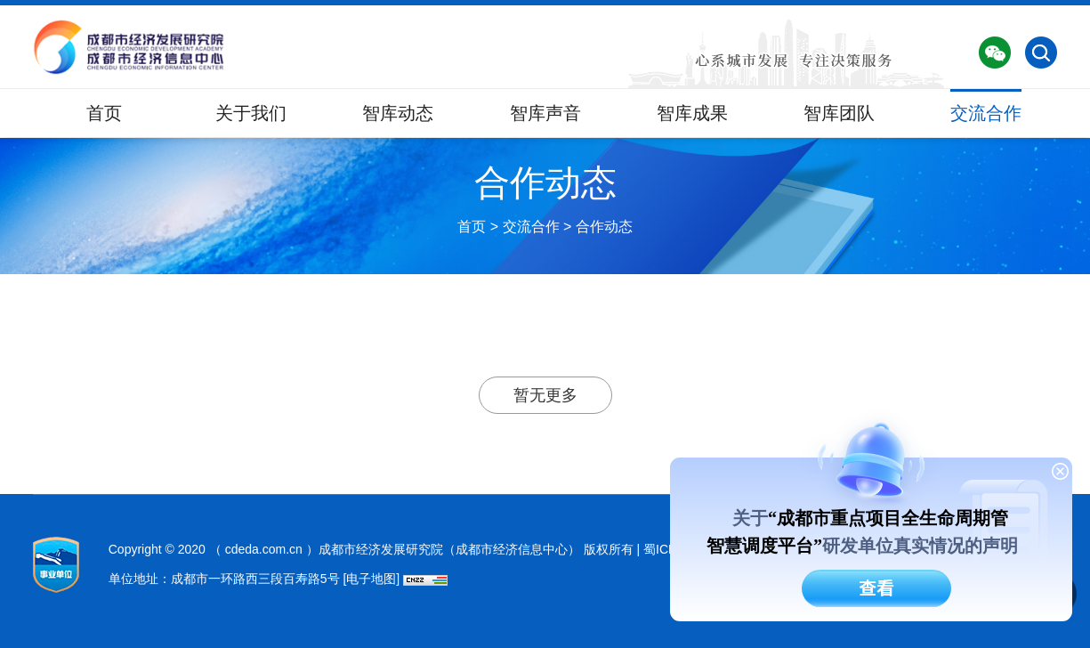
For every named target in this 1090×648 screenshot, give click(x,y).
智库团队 (839, 113)
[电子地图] (371, 578)
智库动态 (397, 113)
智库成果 (692, 113)
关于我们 (251, 113)
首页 (104, 113)
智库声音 (545, 113)
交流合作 (985, 113)
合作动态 (604, 226)
